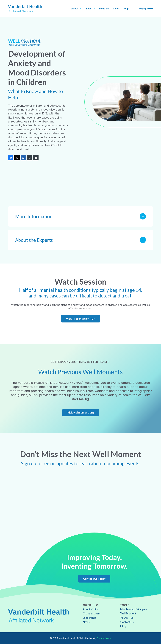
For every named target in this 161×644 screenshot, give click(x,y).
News (116, 8)
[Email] (36, 157)
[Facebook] (10, 157)
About (76, 8)
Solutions (104, 8)
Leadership (89, 617)
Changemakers (92, 613)
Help (126, 8)
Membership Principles (133, 609)
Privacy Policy (104, 638)
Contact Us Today (94, 578)
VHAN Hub (126, 617)
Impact (90, 8)
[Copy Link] (29, 157)
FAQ (123, 626)
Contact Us (127, 622)
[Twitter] (17, 157)
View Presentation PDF (80, 318)
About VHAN (91, 609)
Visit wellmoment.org (80, 412)
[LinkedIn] (23, 157)
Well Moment (128, 613)
